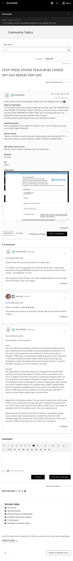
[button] (36, 196)
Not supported (61, 98)
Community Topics (20, 32)
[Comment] (57, 234)
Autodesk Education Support (19, 517)
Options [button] (65, 63)
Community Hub (13, 20)
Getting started (13, 511)
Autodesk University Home (18, 523)
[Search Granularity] (36, 44)
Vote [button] (9, 233)
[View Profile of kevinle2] (19, 296)
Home (4, 20)
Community (7, 14)
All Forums (11, 507)
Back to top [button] (5, 552)
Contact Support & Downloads (20, 514)
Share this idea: (8, 491)
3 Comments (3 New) (37, 234)
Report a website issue (58, 552)
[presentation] (4, 445)
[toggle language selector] (52, 3)
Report (65, 228)
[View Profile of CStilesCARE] (19, 95)
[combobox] (36, 50)
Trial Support (13, 520)
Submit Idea (9, 540)
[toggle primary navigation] (4, 3)
